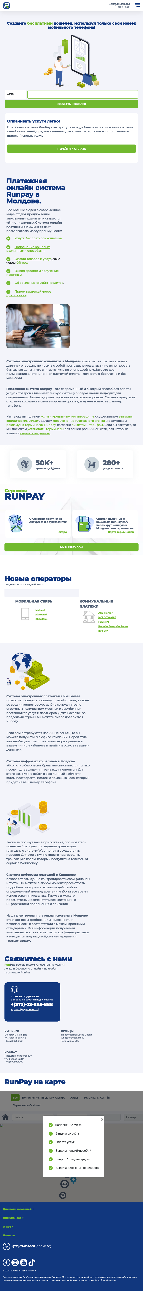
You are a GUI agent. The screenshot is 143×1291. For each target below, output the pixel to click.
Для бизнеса (13, 1218)
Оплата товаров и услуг (33, 259)
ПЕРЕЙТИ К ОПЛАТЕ (71, 148)
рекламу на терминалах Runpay (31, 425)
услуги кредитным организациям (67, 416)
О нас (8, 1226)
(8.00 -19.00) (27, 1246)
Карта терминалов (121, 532)
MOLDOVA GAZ (107, 617)
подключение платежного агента (79, 421)
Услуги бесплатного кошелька (38, 238)
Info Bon (103, 630)
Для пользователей (18, 1209)
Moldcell (40, 610)
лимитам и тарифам (87, 425)
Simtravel (41, 614)
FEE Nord (103, 621)
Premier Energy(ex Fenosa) (113, 626)
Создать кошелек (71, 104)
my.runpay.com (71, 547)
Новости (9, 1235)
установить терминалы (46, 429)
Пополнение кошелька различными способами (28, 249)
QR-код (22, 262)
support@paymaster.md (25, 1009)
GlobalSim (41, 619)
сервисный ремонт (35, 433)
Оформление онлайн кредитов (39, 283)
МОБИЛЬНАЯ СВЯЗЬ (33, 601)
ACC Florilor (105, 612)
